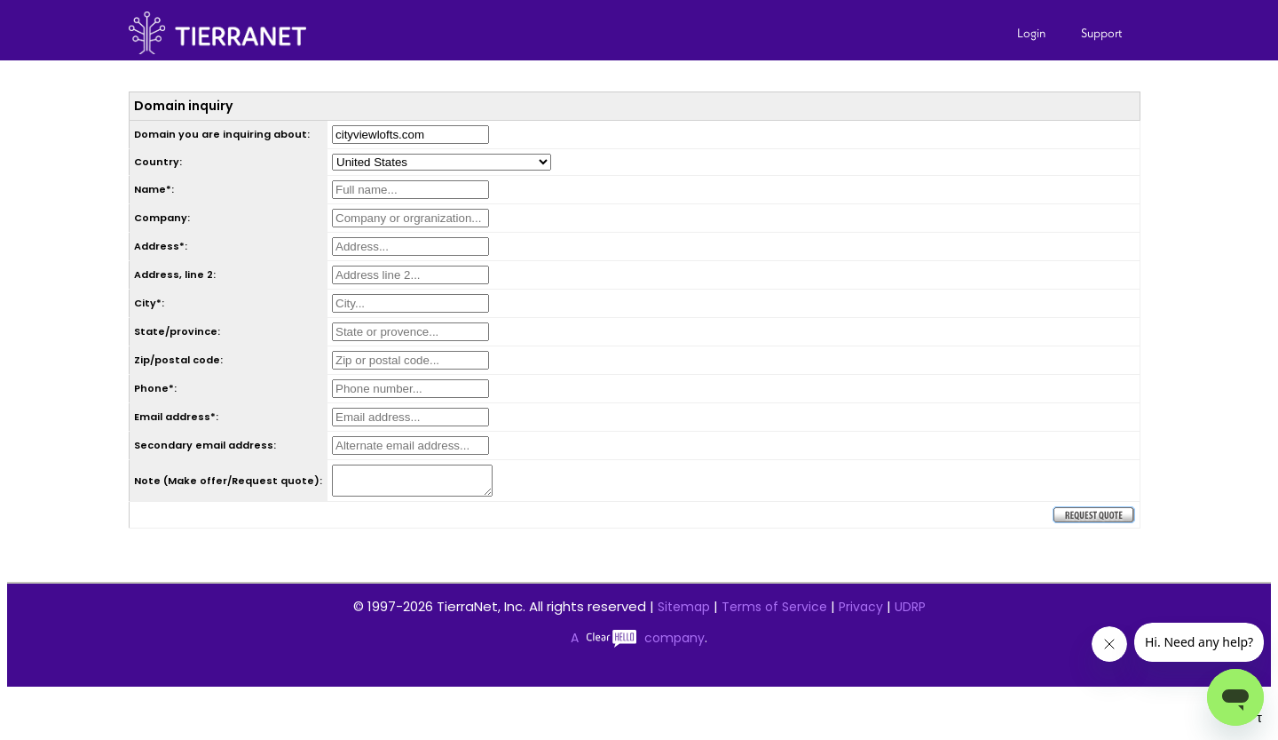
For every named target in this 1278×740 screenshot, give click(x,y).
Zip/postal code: (178, 360)
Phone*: (155, 388)
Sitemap (684, 612)
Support (1102, 33)
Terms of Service (774, 612)
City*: (149, 303)
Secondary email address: (205, 445)
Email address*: (176, 417)
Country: (158, 162)
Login (1031, 33)
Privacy (861, 612)
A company (638, 643)
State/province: (177, 331)
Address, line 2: (175, 274)
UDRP (910, 612)
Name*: (154, 189)
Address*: (160, 246)
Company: (162, 218)
